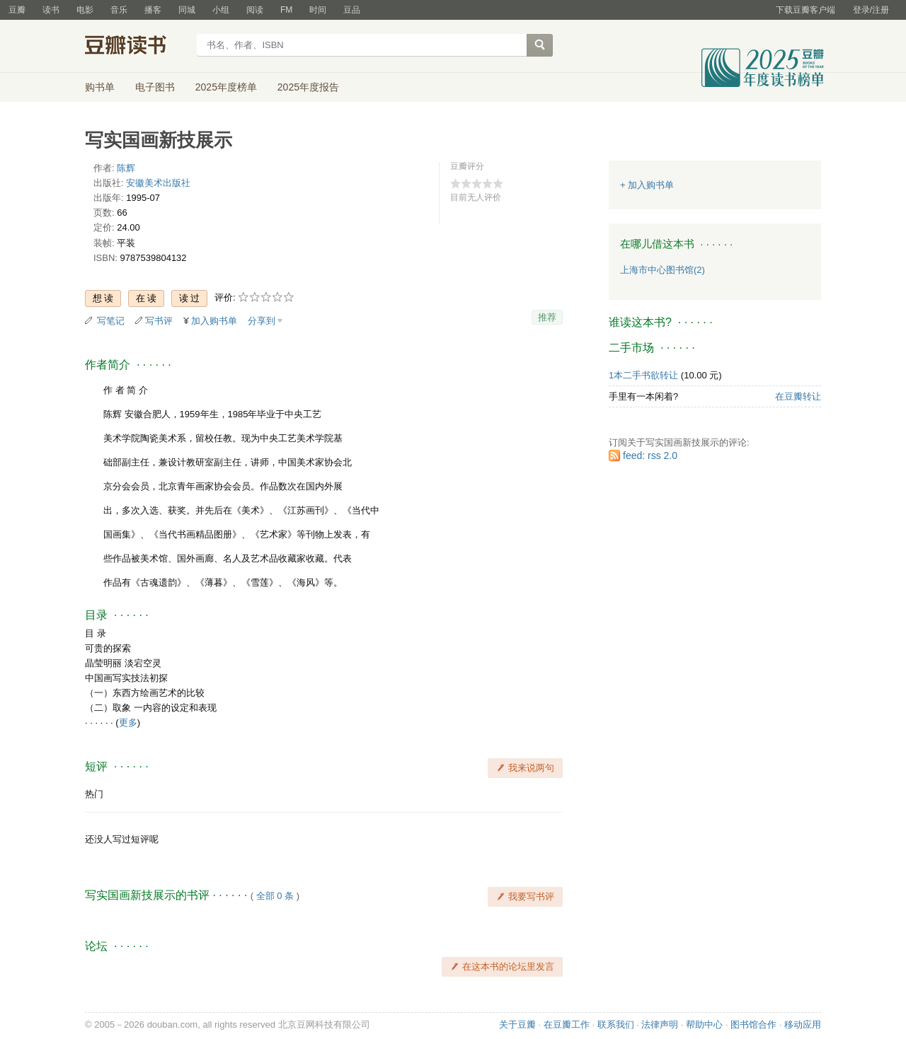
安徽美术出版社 (158, 183)
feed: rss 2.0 (650, 455)
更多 (128, 722)
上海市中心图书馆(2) (662, 270)
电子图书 (155, 87)
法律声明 (659, 1024)
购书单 (100, 87)
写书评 (159, 320)
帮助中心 (704, 1024)
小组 (220, 10)
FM (286, 10)
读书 (50, 10)
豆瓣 (16, 10)
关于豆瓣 (517, 1024)
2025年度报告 (308, 87)
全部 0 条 (275, 895)
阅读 (254, 10)
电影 (84, 10)
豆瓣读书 (136, 46)
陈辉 (126, 168)
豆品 (351, 10)
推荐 (547, 317)
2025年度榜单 (226, 87)
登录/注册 (871, 10)
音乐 (118, 10)
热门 (94, 794)
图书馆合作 (753, 1024)
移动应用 (802, 1024)
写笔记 (111, 320)
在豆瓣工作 (567, 1024)
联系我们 (615, 1024)
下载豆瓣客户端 (805, 10)
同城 (186, 10)
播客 (152, 10)
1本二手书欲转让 (643, 375)
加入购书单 (214, 320)
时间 (317, 10)
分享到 (261, 320)
